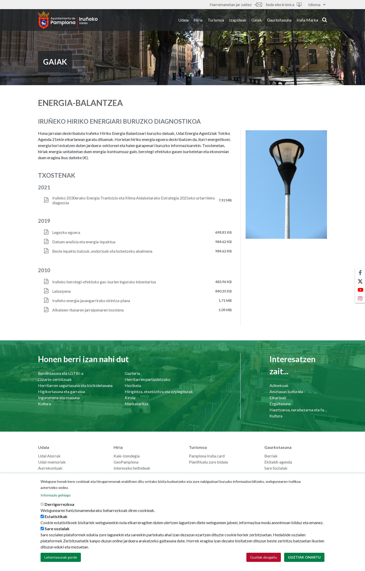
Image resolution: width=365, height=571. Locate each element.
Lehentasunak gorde (60, 564)
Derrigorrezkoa (59, 511)
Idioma (316, 4)
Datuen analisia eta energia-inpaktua (83, 241)
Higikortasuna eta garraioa (61, 391)
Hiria (198, 19)
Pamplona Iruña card (207, 455)
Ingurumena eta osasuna (59, 397)
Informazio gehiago (56, 502)
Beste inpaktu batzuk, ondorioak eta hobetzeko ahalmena (102, 251)
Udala (183, 19)
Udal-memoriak (52, 461)
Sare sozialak (57, 535)
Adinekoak (278, 385)
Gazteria (132, 373)
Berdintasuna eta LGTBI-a (60, 373)
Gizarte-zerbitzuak (55, 379)
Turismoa (216, 19)
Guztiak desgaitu (263, 564)
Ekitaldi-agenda (278, 461)
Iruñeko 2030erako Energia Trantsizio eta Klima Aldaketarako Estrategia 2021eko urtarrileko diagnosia (133, 200)
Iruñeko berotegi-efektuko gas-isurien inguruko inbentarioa (104, 281)
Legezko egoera (66, 232)
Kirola (130, 397)
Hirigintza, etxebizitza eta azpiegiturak (159, 391)
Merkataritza (136, 403)
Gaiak (256, 19)
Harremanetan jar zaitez (236, 4)
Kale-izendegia (127, 455)
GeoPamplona (126, 461)
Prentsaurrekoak (279, 474)
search (324, 19)
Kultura (44, 403)
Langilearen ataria (53, 474)
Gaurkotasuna (279, 19)
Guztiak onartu (304, 564)
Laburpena (61, 291)
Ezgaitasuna (279, 403)
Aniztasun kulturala (286, 391)
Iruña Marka (307, 19)
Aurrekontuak (50, 468)
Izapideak (237, 19)
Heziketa (133, 385)
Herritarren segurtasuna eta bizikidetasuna (75, 385)
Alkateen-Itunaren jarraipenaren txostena (88, 309)
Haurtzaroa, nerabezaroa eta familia (298, 409)
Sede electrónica (284, 4)
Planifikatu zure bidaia (208, 461)
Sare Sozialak (275, 468)
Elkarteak (277, 397)
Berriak (271, 455)
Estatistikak (56, 523)
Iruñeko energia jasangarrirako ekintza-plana (91, 300)
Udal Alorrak (49, 455)
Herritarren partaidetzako (147, 379)
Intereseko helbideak (132, 468)
